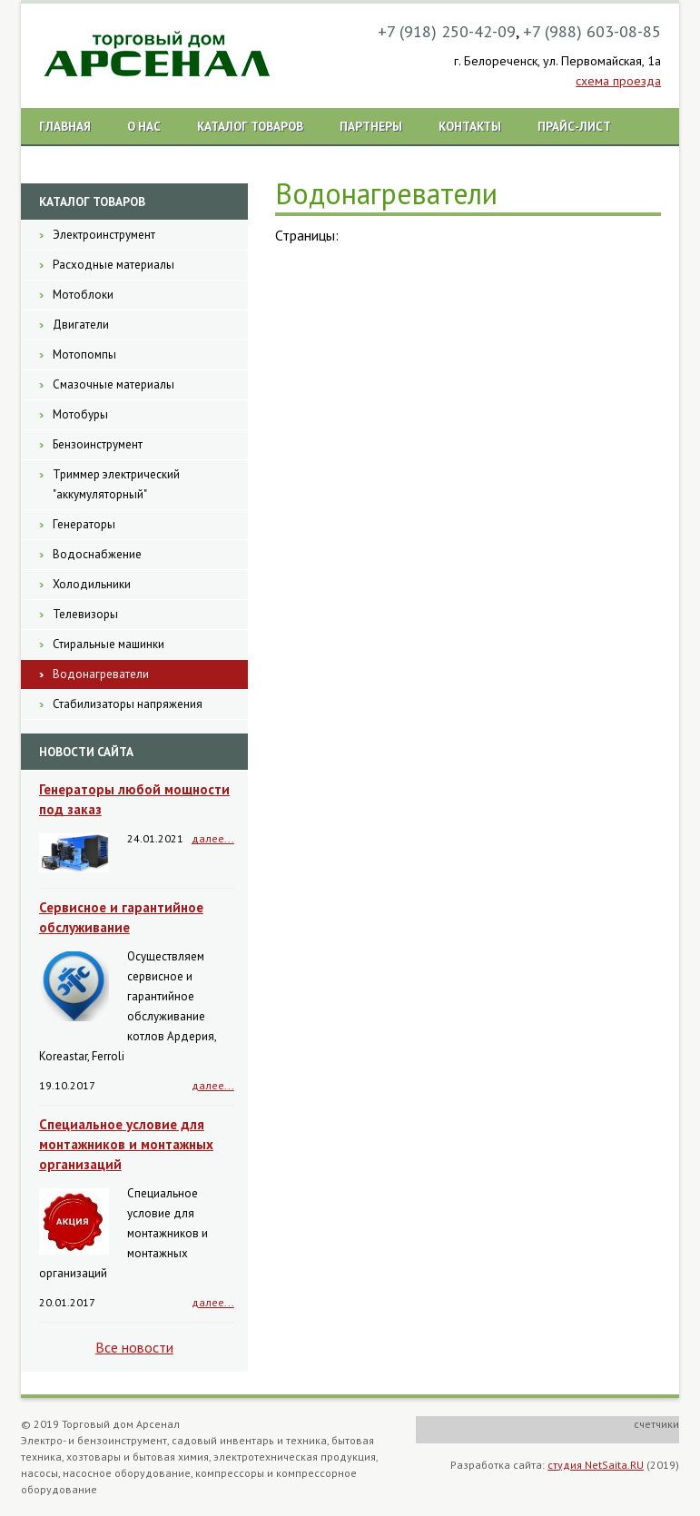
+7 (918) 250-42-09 (447, 31)
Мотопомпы (84, 354)
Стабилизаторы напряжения (127, 704)
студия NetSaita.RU (595, 1465)
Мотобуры (80, 414)
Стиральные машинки (108, 644)
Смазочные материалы (113, 384)
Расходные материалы (113, 264)
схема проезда (618, 81)
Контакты (470, 126)
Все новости (134, 1347)
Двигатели (81, 324)
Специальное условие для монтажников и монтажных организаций (126, 1144)
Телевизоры (85, 614)
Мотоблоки (83, 294)
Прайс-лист (574, 126)
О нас (144, 126)
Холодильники (92, 584)
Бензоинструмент (98, 444)
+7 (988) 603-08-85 (592, 31)
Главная (65, 126)
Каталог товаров (250, 126)
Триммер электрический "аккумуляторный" (116, 484)
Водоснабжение (97, 554)
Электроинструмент (104, 234)
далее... (213, 838)
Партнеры (371, 126)
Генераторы (84, 524)
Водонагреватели (101, 674)
